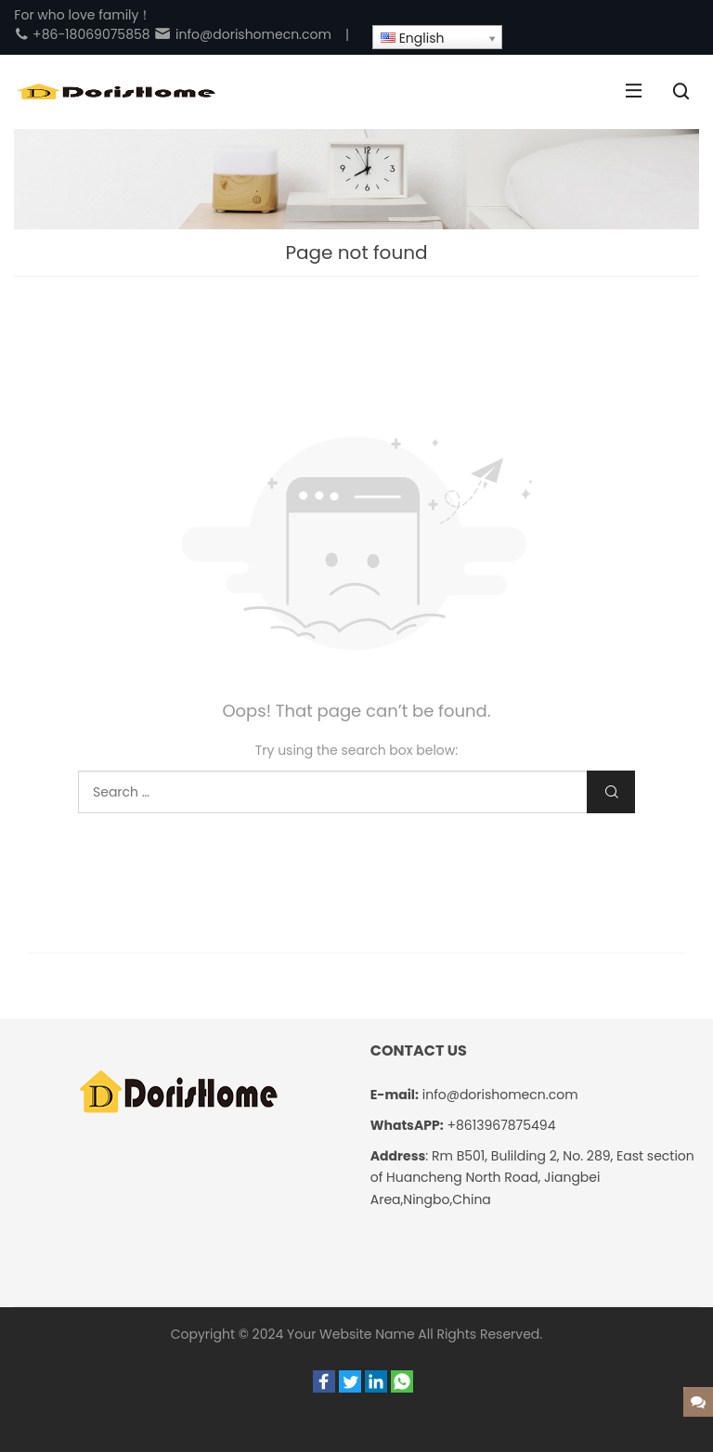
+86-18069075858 (81, 34)
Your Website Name (351, 1334)
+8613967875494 (501, 1125)
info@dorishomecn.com (242, 34)
